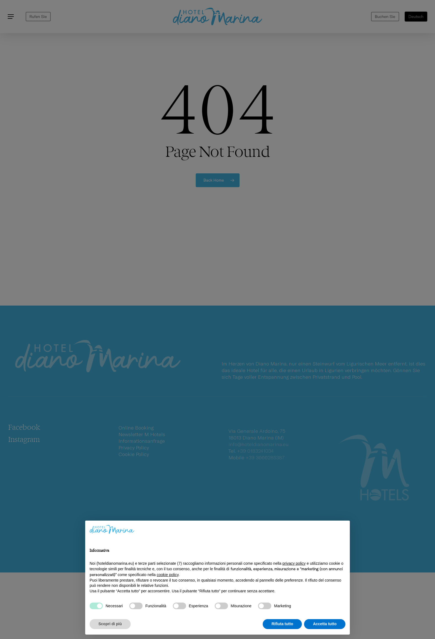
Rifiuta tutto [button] (282, 624)
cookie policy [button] (168, 574)
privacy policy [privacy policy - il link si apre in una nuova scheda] (294, 563)
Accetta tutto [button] (325, 624)
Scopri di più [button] (110, 624)
